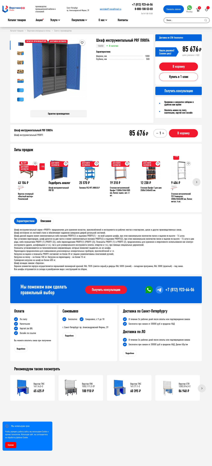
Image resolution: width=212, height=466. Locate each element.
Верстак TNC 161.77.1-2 (135, 385)
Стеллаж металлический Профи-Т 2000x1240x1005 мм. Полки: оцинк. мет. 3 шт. (120, 191)
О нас (101, 20)
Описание (45, 221)
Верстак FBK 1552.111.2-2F (88, 385)
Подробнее (21, 348)
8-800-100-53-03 (144, 9)
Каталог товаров (17, 20)
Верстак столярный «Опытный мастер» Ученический (25, 196)
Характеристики (25, 221)
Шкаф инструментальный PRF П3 (59, 189)
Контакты (123, 20)
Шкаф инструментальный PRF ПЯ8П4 (33, 130)
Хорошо (11, 445)
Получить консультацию (106, 290)
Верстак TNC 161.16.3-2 (39, 385)
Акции (39, 20)
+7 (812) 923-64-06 (142, 5)
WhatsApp (189, 9)
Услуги (53, 20)
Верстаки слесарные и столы (38, 31)
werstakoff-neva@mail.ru (110, 9)
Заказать (174, 9)
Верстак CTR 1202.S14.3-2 (184, 385)
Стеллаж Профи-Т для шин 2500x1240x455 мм (151, 189)
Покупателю (78, 20)
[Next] (197, 182)
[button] (84, 72)
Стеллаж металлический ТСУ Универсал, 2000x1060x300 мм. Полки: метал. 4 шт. (181, 198)
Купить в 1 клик (178, 77)
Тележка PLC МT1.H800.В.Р (89, 187)
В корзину (179, 67)
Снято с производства (63, 31)
